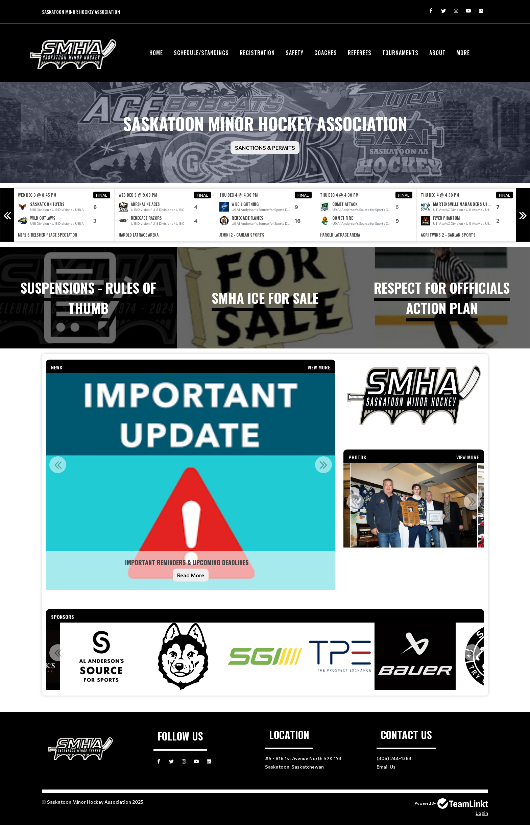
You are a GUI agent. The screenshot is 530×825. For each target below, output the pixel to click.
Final (101, 195)
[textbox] (190, 600)
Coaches (325, 53)
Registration (257, 53)
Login (482, 813)
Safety (295, 53)
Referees (359, 53)
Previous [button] (7, 215)
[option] (64, 215)
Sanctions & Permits (265, 147)
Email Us (386, 767)
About (437, 53)
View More (319, 367)
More (463, 53)
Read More (190, 575)
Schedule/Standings (201, 53)
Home (156, 53)
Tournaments (400, 53)
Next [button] (523, 215)
